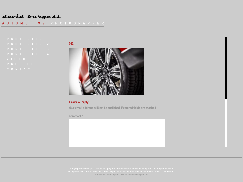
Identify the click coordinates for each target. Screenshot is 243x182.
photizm (144, 174)
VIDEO (17, 59)
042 (71, 43)
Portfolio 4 (29, 54)
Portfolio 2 (29, 44)
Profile (21, 64)
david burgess (55, 19)
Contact (21, 69)
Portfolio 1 (29, 39)
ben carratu (121, 174)
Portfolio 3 (29, 49)
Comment (76, 116)
